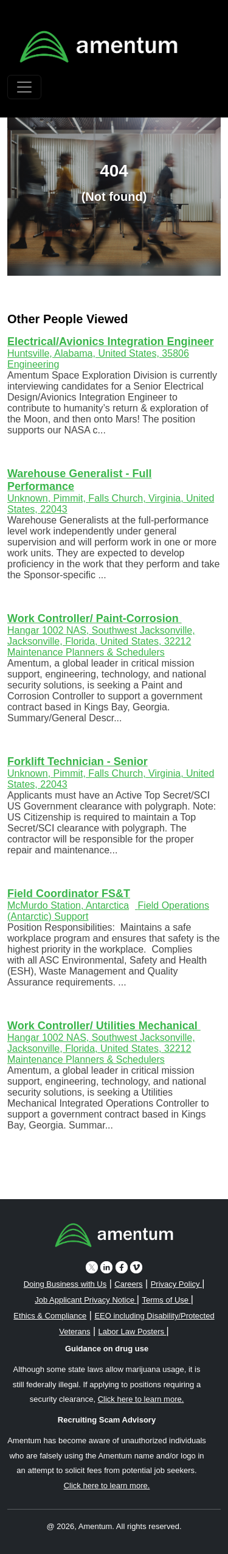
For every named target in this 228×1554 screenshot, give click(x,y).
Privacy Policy (176, 1284)
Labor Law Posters (132, 1331)
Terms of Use (166, 1299)
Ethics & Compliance (49, 1315)
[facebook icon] (122, 1267)
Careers (128, 1284)
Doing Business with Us (65, 1284)
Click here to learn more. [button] (141, 1399)
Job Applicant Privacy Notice (86, 1299)
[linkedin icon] (106, 1267)
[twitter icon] (92, 1267)
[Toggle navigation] (24, 87)
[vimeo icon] (136, 1267)
